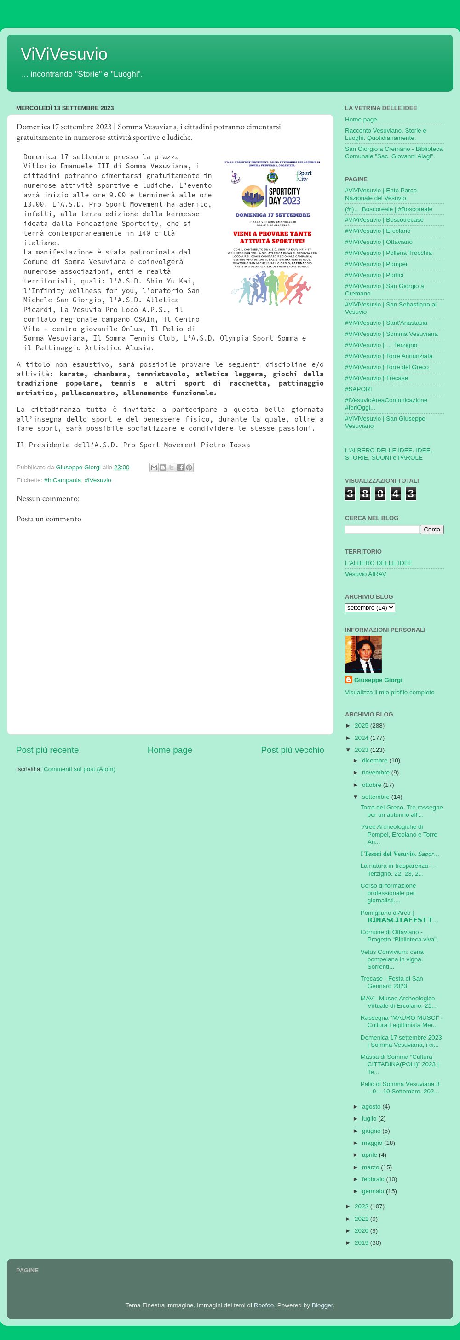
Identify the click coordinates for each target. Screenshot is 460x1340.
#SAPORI (358, 389)
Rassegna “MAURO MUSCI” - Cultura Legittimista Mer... (402, 1021)
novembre (376, 772)
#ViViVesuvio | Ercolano (378, 230)
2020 (362, 1230)
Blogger (322, 1305)
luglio (370, 1118)
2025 (362, 725)
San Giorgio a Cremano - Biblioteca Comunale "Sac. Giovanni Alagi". (394, 152)
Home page (170, 750)
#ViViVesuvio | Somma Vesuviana (391, 333)
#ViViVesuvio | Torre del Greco (387, 367)
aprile (370, 1154)
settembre (376, 796)
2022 (362, 1206)
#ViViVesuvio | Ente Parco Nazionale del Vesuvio (381, 194)
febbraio (374, 1179)
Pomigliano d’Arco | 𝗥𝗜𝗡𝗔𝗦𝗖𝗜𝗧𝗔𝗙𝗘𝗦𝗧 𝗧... (399, 916)
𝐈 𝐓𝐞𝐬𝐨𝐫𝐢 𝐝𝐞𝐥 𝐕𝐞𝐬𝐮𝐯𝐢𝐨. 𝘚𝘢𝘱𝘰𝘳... (400, 853)
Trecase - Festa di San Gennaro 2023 (392, 982)
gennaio (374, 1191)
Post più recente (47, 750)
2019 (362, 1242)
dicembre (375, 760)
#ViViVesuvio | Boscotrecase (384, 219)
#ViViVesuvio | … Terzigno (381, 344)
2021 (362, 1218)
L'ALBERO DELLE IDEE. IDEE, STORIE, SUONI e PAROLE (388, 454)
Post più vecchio (292, 750)
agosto (372, 1106)
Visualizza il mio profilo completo (390, 692)
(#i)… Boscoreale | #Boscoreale (388, 209)
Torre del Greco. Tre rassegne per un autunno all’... (402, 811)
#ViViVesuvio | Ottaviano (379, 241)
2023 (362, 749)
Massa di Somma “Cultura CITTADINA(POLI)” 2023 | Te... (400, 1064)
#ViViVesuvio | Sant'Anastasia (386, 322)
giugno (372, 1130)
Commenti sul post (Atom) (79, 769)
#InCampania (62, 480)
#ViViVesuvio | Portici (374, 274)
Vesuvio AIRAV (365, 574)
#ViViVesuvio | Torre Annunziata (388, 355)
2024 (362, 737)
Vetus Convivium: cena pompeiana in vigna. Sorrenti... (392, 959)
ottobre (372, 784)
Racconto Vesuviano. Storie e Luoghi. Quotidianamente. (385, 134)
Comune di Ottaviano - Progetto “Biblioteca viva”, (399, 936)
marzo (371, 1167)
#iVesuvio (98, 480)
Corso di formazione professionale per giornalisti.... (388, 893)
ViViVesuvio (64, 54)
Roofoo (264, 1305)
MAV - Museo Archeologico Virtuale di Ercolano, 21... (399, 1002)
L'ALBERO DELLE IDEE (379, 563)
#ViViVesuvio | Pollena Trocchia (388, 252)
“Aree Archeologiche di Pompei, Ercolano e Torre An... (399, 834)
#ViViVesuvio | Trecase (376, 378)
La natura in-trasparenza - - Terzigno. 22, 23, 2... (398, 869)
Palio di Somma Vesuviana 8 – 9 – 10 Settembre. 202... (400, 1087)
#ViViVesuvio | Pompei (376, 263)
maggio (373, 1142)
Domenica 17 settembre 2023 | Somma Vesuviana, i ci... (401, 1041)
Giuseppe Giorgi (378, 679)
